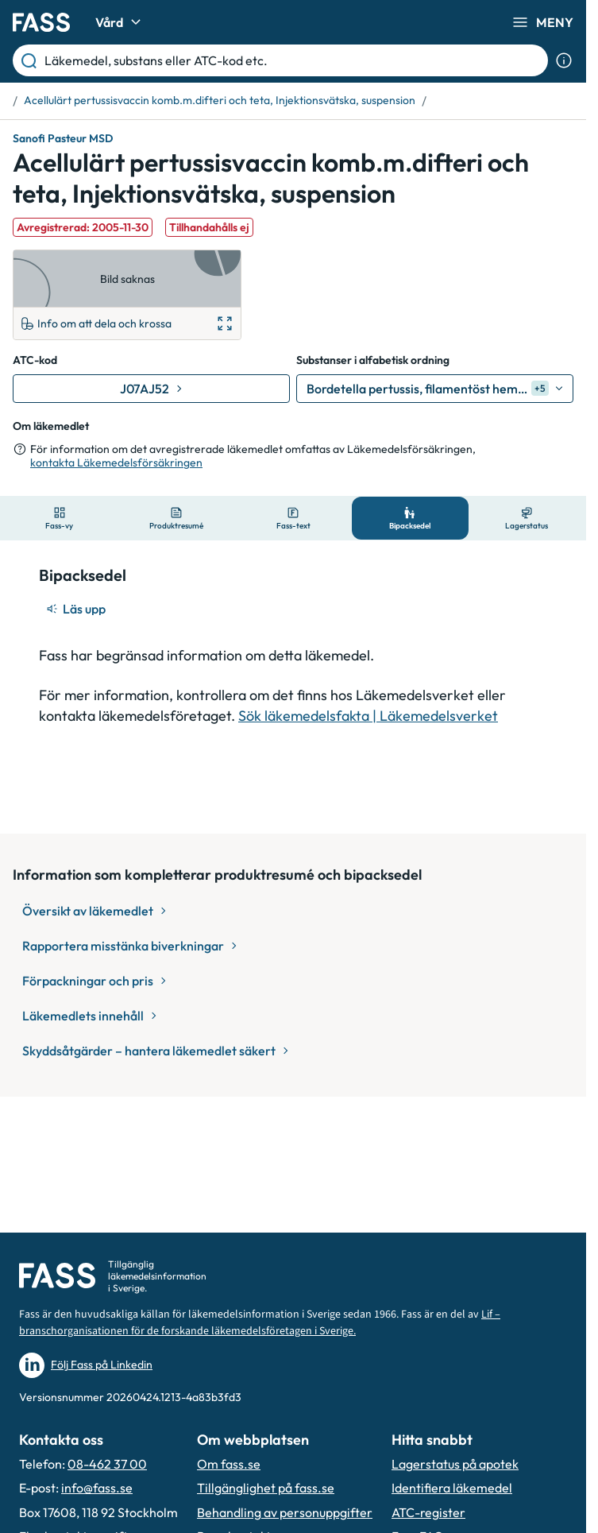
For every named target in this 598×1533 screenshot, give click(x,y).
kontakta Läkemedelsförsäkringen (116, 462)
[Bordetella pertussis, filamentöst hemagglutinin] (434, 388)
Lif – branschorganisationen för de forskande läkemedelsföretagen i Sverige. (259, 1323)
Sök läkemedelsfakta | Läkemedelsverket (368, 715)
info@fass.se (97, 1488)
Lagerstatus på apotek (455, 1464)
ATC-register (428, 1512)
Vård (120, 22)
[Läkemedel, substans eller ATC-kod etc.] (293, 60)
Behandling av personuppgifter (284, 1512)
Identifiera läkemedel (452, 1488)
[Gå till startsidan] (41, 22)
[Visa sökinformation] (563, 60)
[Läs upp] (77, 608)
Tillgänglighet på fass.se (265, 1488)
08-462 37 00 (107, 1464)
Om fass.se (228, 1464)
